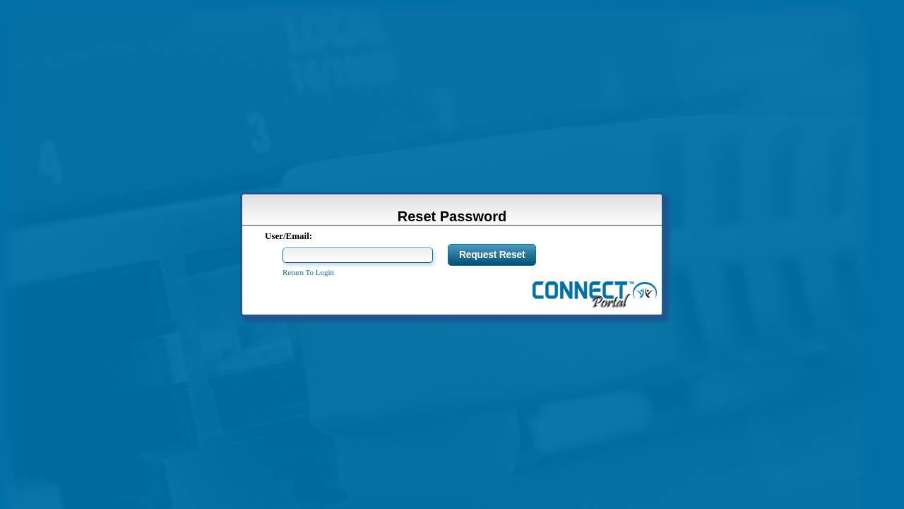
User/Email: (288, 235)
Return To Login (308, 272)
